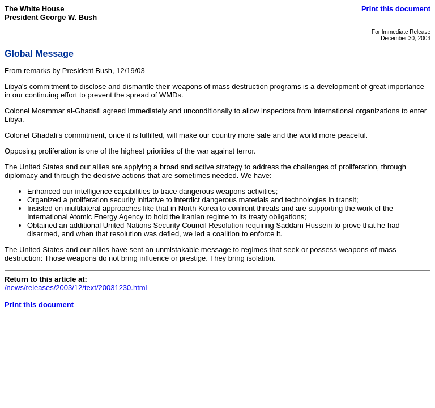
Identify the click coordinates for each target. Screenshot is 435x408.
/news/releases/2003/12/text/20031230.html (76, 287)
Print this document (395, 9)
